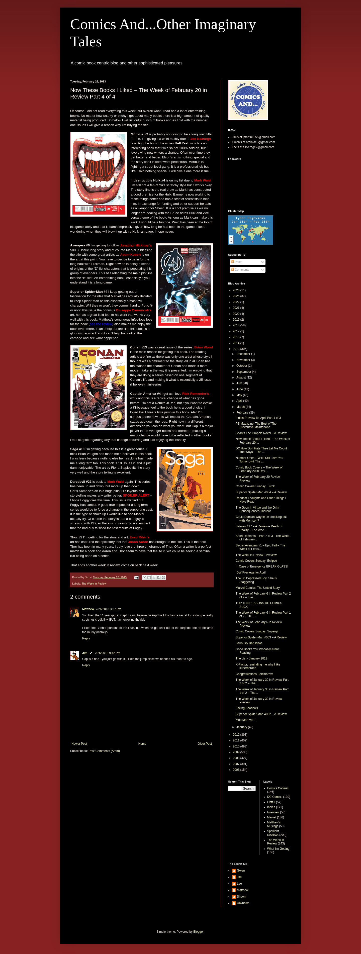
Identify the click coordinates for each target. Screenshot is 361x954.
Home (142, 743)
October (242, 365)
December (243, 354)
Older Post (205, 743)
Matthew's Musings (274, 824)
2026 (236, 290)
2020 (236, 314)
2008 (236, 758)
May (239, 395)
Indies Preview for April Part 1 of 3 (258, 418)
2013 (236, 349)
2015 (236, 337)
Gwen (241, 870)
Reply (86, 638)
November (243, 360)
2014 (236, 343)
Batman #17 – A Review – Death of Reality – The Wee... (259, 528)
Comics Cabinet (278, 788)
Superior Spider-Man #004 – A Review (261, 492)
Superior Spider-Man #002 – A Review (261, 714)
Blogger (198, 931)
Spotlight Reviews (273, 832)
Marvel (271, 817)
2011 (236, 740)
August (241, 377)
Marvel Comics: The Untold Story (258, 588)
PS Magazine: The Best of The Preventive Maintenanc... (256, 425)
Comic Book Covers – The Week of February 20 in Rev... (259, 469)
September (244, 371)
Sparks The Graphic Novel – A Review (261, 433)
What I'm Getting (278, 848)
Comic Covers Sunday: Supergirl (257, 631)
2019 (236, 319)
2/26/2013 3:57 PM (108, 609)
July (239, 383)
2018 (236, 325)
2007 (236, 764)
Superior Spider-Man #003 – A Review (261, 637)
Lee (239, 883)
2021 (236, 308)
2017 (236, 331)
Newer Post (79, 743)
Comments (240, 269)
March (241, 407)
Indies (271, 807)
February (242, 412)
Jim (84, 653)
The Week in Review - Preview (256, 555)
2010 (236, 746)
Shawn (241, 896)
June (240, 389)
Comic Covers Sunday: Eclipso (256, 560)
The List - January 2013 (251, 658)
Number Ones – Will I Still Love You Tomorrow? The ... (259, 459)
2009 (236, 752)
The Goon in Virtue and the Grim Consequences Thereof (257, 509)
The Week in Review (94, 583)
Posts (236, 262)
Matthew (88, 609)
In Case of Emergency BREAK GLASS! (262, 566)
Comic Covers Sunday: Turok (255, 486)
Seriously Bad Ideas (249, 643)
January (242, 727)
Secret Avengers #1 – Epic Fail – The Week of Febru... (260, 547)
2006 (236, 770)
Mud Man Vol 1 (246, 720)
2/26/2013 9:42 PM (107, 653)
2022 (236, 302)
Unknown (243, 903)
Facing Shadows (247, 708)
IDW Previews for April (250, 572)
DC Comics (275, 797)
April (239, 401)
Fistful (271, 802)
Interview (273, 812)
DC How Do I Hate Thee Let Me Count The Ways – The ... (261, 450)
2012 (236, 734)
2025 (236, 296)
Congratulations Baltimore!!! (254, 674)
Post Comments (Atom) (104, 751)
